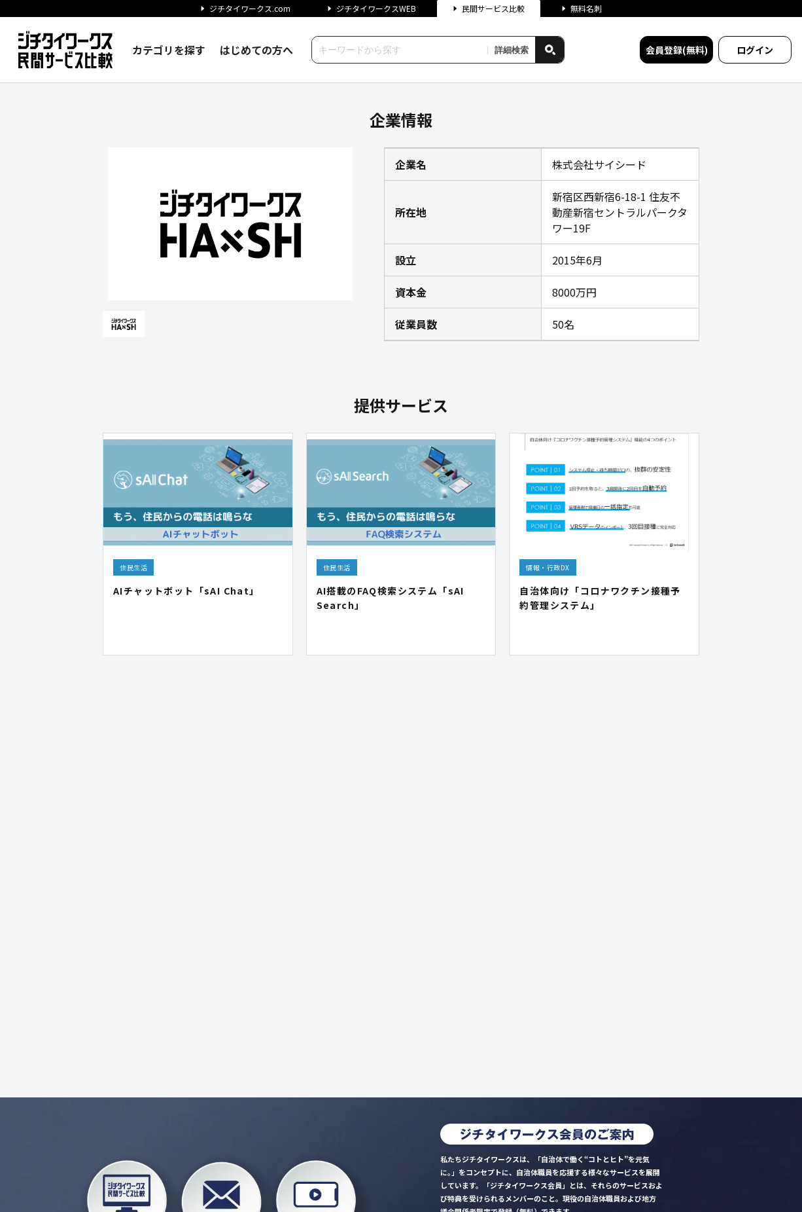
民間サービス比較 (489, 8)
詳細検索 (512, 50)
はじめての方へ (256, 50)
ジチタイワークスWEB (371, 8)
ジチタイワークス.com (245, 8)
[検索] (549, 50)
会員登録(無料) (677, 49)
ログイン (755, 49)
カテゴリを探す (168, 50)
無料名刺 (581, 8)
